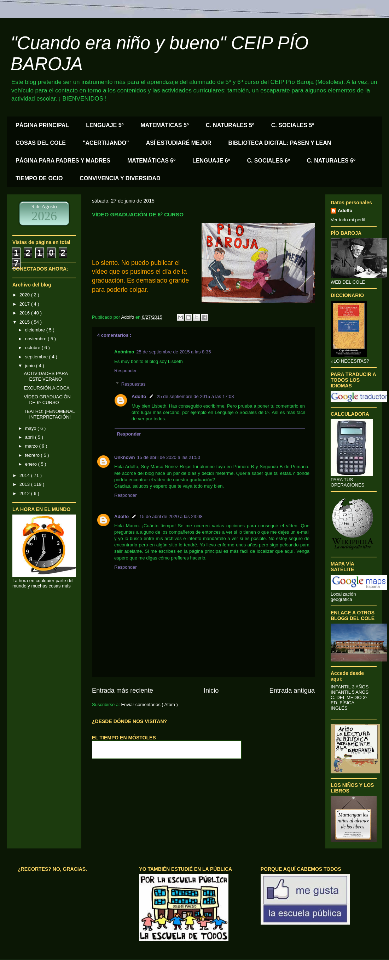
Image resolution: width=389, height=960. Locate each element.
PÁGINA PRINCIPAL (42, 125)
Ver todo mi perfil (348, 219)
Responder (125, 370)
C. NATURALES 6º (331, 161)
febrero (33, 455)
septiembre (37, 356)
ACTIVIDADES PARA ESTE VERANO (46, 376)
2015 (25, 322)
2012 (25, 493)
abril (30, 437)
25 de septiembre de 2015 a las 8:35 (173, 351)
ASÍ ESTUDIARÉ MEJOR (178, 143)
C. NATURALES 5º (230, 125)
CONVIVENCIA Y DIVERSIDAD (120, 178)
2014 (25, 475)
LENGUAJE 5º (104, 125)
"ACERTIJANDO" (106, 143)
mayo (31, 428)
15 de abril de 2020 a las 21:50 (169, 457)
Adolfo (139, 396)
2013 (25, 484)
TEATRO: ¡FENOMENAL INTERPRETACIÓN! (49, 414)
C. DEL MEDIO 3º (349, 697)
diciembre (35, 330)
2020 (25, 294)
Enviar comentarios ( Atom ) (149, 704)
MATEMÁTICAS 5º (164, 125)
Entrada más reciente (122, 690)
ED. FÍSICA (342, 702)
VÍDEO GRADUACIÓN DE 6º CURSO (47, 399)
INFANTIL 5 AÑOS (349, 692)
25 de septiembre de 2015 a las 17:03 (195, 396)
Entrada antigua (292, 690)
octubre (33, 347)
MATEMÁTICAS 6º (151, 161)
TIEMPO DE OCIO (39, 178)
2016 (25, 313)
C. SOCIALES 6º (268, 161)
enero (31, 464)
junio (30, 365)
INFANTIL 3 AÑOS (349, 686)
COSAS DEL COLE (41, 143)
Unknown (124, 457)
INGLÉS (339, 708)
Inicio (211, 690)
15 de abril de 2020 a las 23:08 (171, 516)
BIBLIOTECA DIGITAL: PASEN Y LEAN (279, 143)
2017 (25, 304)
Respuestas (133, 384)
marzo (32, 446)
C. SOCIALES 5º (292, 125)
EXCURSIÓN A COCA (46, 388)
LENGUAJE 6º (211, 161)
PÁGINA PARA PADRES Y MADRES (63, 161)
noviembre (36, 338)
